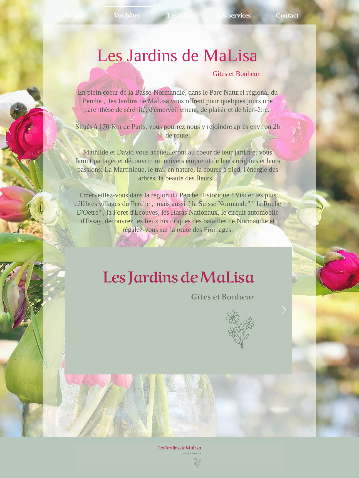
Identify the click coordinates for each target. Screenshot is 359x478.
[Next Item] (284, 310)
